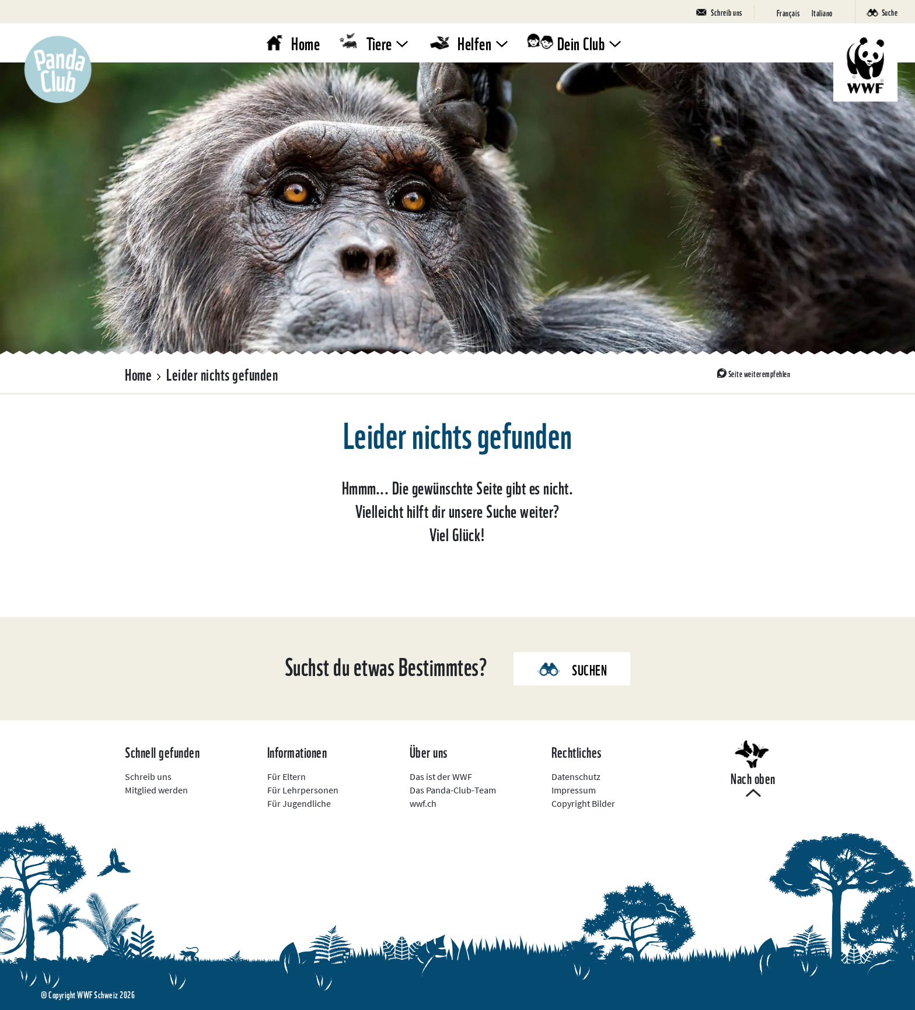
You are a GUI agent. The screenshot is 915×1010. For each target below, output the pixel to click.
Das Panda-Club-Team (453, 790)
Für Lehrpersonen (302, 790)
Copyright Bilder (583, 803)
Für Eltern (286, 776)
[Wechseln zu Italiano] (822, 12)
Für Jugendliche (299, 803)
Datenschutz (575, 776)
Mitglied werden (156, 790)
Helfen (474, 42)
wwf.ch (423, 803)
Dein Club (581, 42)
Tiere (379, 42)
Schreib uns (148, 776)
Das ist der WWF (441, 776)
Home (305, 42)
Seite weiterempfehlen (759, 373)
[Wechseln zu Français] (788, 12)
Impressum (573, 790)
